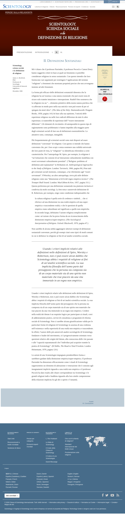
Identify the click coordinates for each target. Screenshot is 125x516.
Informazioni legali (103, 502)
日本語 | (43, 482)
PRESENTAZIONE (24, 52)
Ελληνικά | (42, 479)
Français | (11, 479)
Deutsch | (73, 476)
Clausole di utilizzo (73, 502)
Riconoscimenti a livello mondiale (14, 443)
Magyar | (74, 482)
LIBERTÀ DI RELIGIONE (68, 433)
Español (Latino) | (45, 476)
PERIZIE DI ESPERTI (33, 432)
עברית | (73, 479)
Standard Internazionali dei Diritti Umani (71, 446)
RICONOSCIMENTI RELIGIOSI (13, 433)
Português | (75, 484)
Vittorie (52, 7)
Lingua (7, 468)
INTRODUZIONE (42, 52)
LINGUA (112, 2)
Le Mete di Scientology (50, 443)
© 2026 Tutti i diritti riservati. (26, 502)
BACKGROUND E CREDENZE (51, 433)
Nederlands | (12, 484)
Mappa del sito (9, 504)
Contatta (114, 502)
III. (61, 52)
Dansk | (42, 474)
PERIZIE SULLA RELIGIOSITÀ (18, 12)
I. (52, 52)
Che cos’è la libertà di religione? (71, 440)
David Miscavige (51, 462)
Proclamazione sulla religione (72, 453)
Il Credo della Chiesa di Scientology (50, 450)
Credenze (85, 7)
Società (92, 7)
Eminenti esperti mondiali (32, 445)
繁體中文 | (12, 474)
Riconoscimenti (61, 7)
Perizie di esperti (74, 7)
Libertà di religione (41, 7)
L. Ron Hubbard (51, 439)
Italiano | (11, 482)
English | (73, 474)
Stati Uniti (11, 439)
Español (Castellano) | (16, 476)
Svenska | (43, 487)
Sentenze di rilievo (14, 448)
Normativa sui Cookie (88, 502)
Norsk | (43, 484)
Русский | (12, 487)
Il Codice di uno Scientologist (51, 457)
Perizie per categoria (30, 440)
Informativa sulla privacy (57, 502)
